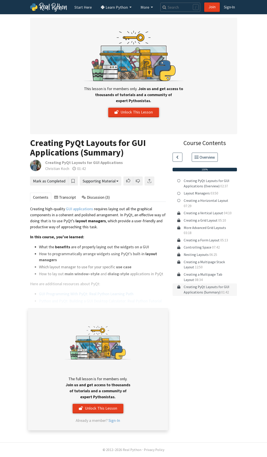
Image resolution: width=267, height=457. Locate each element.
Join (212, 6)
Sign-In (114, 420)
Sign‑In (229, 7)
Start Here (83, 7)
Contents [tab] (40, 197)
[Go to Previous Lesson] (177, 157)
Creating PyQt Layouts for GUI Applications (84, 162)
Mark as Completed (49, 181)
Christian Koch (57, 168)
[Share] (149, 181)
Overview (205, 157)
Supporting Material (99, 181)
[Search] (180, 7)
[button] (128, 181)
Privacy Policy (154, 450)
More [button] (145, 7)
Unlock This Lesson (133, 112)
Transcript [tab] (65, 197)
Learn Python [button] (115, 7)
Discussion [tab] (96, 197)
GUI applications (79, 208)
